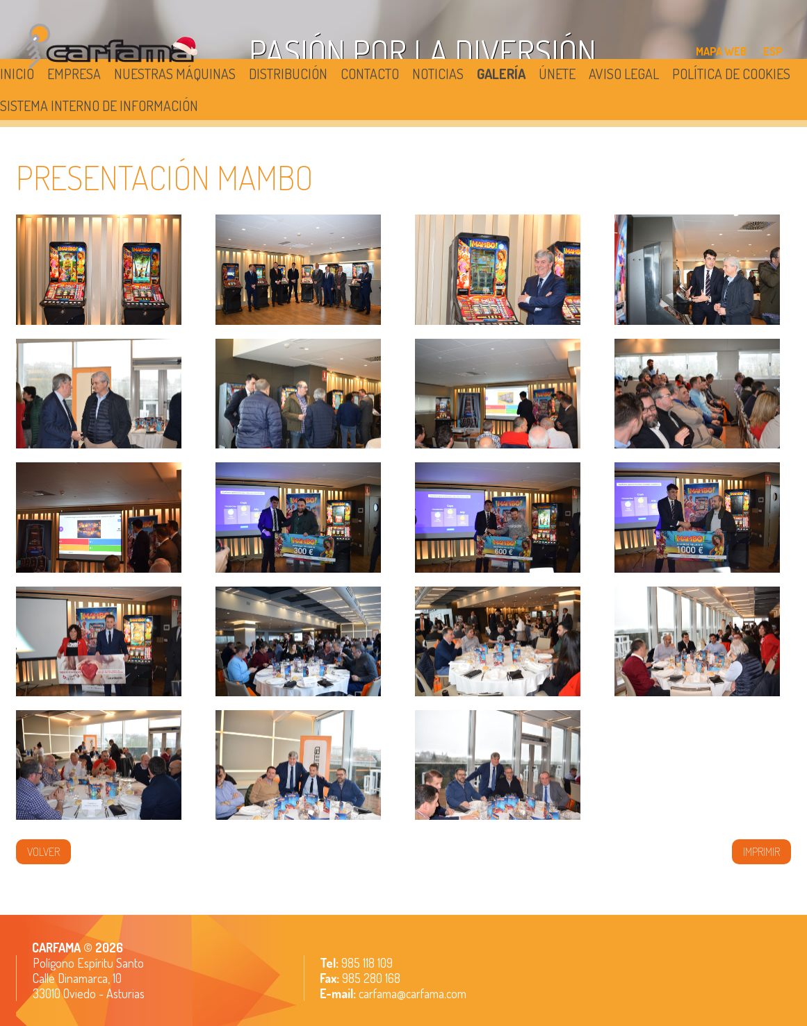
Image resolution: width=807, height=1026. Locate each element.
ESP (773, 51)
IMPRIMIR (761, 852)
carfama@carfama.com (412, 993)
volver (43, 852)
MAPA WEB (721, 51)
